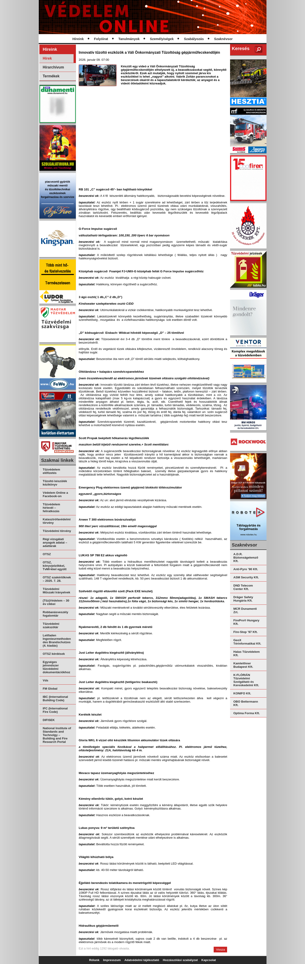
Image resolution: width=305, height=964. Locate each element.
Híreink (78, 39)
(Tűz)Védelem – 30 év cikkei (56, 602)
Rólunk (94, 960)
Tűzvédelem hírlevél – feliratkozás (51, 508)
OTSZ (47, 554)
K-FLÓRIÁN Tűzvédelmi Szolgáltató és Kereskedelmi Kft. (246, 680)
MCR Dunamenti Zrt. (245, 610)
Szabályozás (194, 39)
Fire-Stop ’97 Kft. (245, 632)
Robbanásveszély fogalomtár (55, 613)
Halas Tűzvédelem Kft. (246, 653)
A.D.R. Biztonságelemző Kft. (245, 557)
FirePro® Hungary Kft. (246, 622)
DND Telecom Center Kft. (243, 587)
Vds (45, 680)
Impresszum (112, 960)
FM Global (50, 688)
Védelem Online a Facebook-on (55, 494)
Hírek (47, 58)
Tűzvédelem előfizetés (51, 471)
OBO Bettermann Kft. (245, 703)
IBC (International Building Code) (55, 698)
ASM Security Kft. (246, 577)
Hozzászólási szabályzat (180, 960)
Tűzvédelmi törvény (57, 531)
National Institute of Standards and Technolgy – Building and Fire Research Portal (57, 735)
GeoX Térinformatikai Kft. (247, 641)
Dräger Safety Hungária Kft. (243, 598)
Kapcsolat (208, 960)
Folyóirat (101, 39)
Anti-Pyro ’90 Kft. (245, 569)
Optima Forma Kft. (246, 713)
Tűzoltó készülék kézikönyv (55, 482)
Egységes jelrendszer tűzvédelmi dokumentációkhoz (56, 667)
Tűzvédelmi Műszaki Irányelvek (56, 590)
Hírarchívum (53, 67)
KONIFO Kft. (242, 693)
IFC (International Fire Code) (55, 710)
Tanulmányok (129, 39)
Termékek (51, 76)
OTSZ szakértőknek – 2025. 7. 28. (57, 579)
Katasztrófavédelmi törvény (57, 521)
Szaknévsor (223, 39)
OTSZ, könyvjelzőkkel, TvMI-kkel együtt (55, 566)
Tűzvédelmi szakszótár (51, 625)
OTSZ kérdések (54, 653)
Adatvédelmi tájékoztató (141, 960)
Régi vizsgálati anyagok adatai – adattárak (55, 542)
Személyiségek (162, 39)
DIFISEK (49, 720)
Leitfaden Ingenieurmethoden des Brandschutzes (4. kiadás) (57, 640)
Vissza (220, 949)
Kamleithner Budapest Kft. (243, 665)
